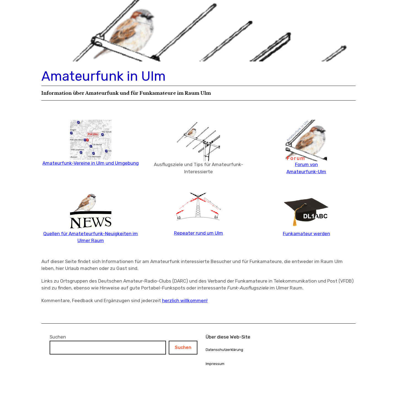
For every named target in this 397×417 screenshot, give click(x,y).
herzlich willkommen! (185, 300)
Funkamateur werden (306, 233)
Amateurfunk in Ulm (103, 76)
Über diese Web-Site (228, 337)
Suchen (58, 337)
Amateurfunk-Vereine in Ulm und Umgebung (90, 163)
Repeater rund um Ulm (198, 233)
